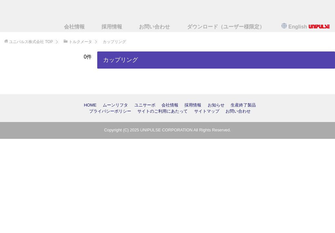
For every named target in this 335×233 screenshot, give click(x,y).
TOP (31, 41)
